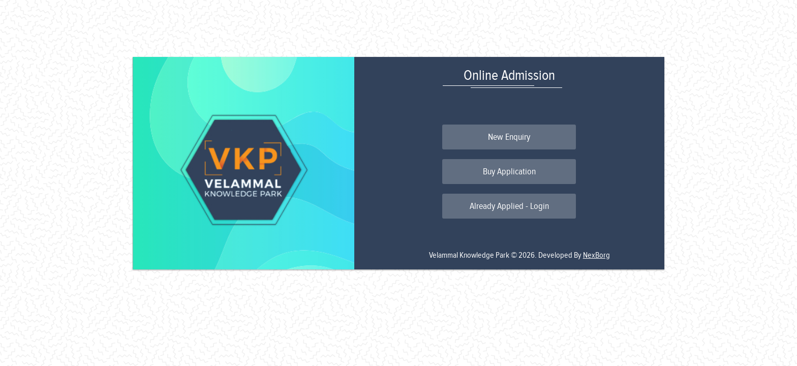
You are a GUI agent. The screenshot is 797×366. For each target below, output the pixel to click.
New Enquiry (509, 137)
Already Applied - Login (509, 206)
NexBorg (596, 255)
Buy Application (509, 171)
